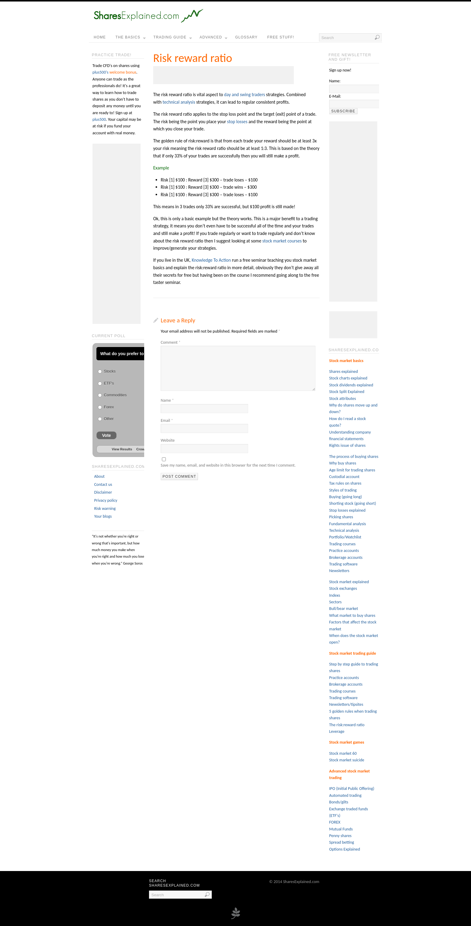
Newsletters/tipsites (346, 704)
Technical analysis (344, 530)
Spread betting (341, 842)
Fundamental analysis (347, 523)
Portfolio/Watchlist (345, 537)
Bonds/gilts (338, 802)
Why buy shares (342, 463)
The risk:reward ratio (347, 724)
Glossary (246, 37)
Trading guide (172, 38)
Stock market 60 (343, 753)
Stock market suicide (346, 760)
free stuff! (280, 37)
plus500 (99, 119)
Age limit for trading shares (352, 470)
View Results (122, 449)
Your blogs (103, 516)
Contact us (103, 484)
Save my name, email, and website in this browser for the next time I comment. (228, 465)
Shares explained (343, 371)
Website (168, 440)
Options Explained (344, 849)
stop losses (237, 121)
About (99, 476)
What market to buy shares (352, 615)
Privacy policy (105, 500)
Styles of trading (343, 490)
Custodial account (344, 476)
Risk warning (105, 508)
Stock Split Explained (346, 391)
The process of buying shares (353, 456)
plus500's (100, 72)
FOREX (334, 822)
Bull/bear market (343, 608)
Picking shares (341, 516)
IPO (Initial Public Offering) (351, 788)
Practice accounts (344, 550)
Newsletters (339, 570)
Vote (106, 435)
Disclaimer (103, 492)
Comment (171, 342)
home (100, 37)
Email (167, 420)
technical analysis (179, 102)
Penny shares (340, 835)
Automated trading (345, 795)
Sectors (335, 602)
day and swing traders (244, 94)
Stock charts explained (348, 378)
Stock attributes (342, 398)
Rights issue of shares (347, 445)
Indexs (334, 595)
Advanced (214, 38)
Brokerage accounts (346, 557)
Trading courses (342, 544)
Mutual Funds (341, 829)
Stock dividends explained (351, 385)
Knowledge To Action (211, 260)
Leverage (337, 731)
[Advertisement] (223, 75)
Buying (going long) (345, 496)
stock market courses (282, 241)
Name (167, 400)
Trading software (343, 564)
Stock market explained (349, 581)
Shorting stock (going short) (352, 503)
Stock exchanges (343, 588)
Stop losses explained (347, 510)
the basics (130, 38)
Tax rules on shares (345, 483)
